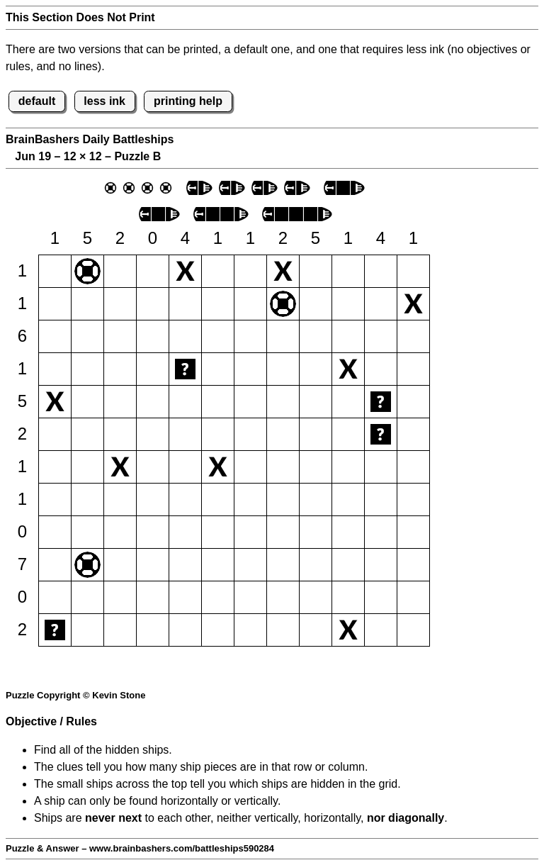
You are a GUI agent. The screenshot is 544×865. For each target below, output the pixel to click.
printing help (188, 101)
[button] (55, 271)
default (36, 101)
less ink (104, 101)
